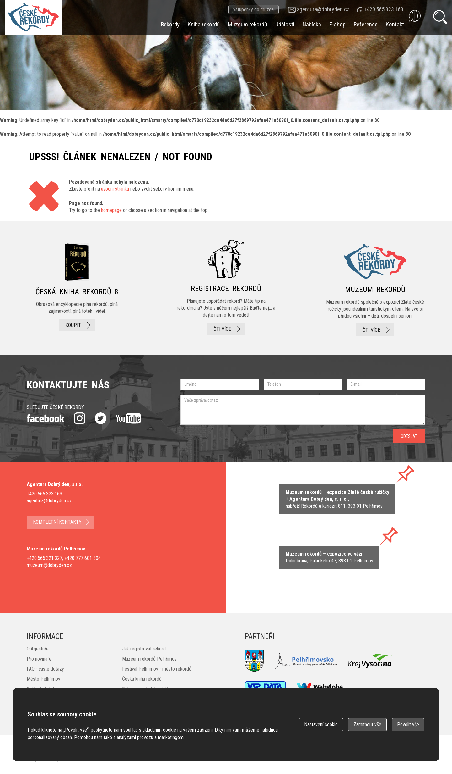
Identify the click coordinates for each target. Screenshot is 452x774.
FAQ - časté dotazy (45, 669)
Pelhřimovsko (306, 661)
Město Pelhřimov (43, 679)
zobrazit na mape (329, 557)
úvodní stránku (115, 189)
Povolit (408, 724)
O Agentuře (38, 649)
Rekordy (170, 24)
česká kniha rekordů (77, 288)
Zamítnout (367, 724)
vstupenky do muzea (253, 10)
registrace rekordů (226, 288)
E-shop (337, 24)
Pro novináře (39, 659)
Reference (366, 24)
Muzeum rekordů (247, 24)
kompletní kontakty (57, 522)
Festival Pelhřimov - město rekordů (156, 669)
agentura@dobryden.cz (323, 9)
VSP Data (265, 687)
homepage (111, 210)
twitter (100, 418)
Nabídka (312, 24)
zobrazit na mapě (337, 499)
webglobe (320, 687)
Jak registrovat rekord (144, 649)
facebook (45, 418)
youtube (128, 418)
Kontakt (395, 24)
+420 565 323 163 (383, 9)
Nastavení (321, 724)
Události (284, 24)
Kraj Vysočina (370, 661)
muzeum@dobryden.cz (49, 565)
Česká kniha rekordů (142, 679)
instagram (79, 418)
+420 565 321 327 (44, 558)
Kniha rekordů (204, 24)
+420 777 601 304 (82, 558)
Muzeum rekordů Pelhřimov (149, 659)
